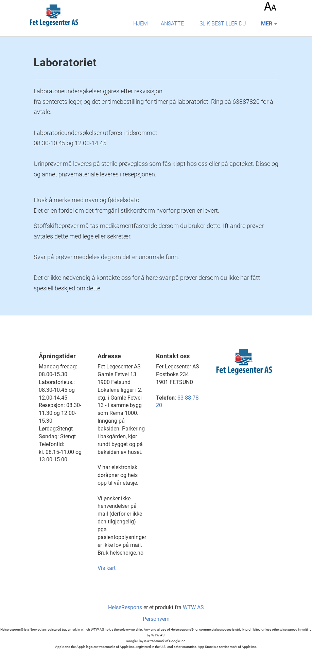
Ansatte (172, 23)
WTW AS (193, 607)
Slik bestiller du (223, 23)
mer (269, 23)
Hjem (140, 23)
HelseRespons (125, 607)
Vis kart (107, 568)
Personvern (156, 619)
